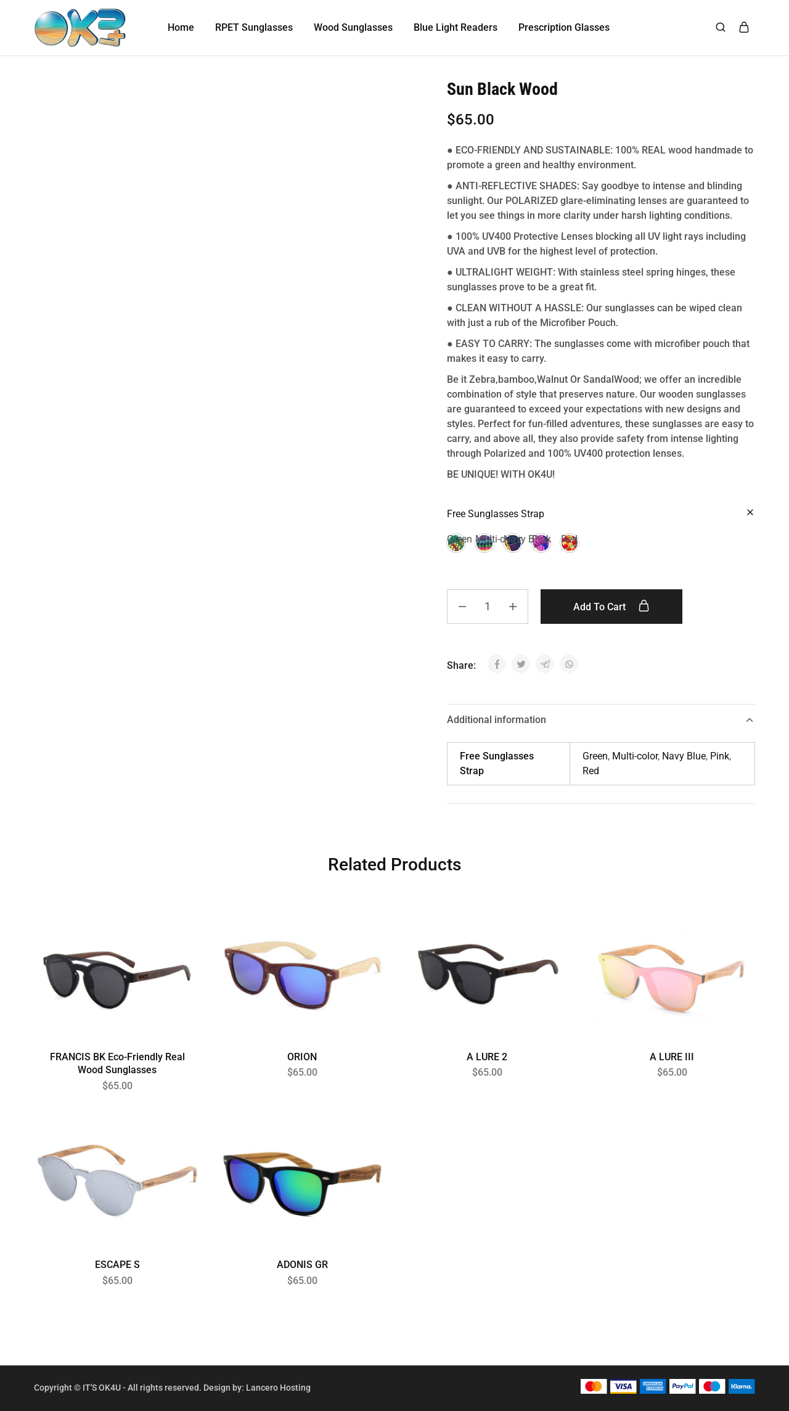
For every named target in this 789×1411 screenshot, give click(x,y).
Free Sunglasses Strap (495, 514)
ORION (302, 1057)
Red (591, 771)
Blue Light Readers (455, 27)
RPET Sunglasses (254, 27)
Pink (719, 756)
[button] (456, 543)
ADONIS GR (302, 1264)
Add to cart (611, 606)
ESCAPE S (117, 1264)
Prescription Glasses (564, 27)
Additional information (601, 720)
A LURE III (672, 1057)
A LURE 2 (487, 1057)
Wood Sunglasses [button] (353, 27)
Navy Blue (684, 756)
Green (595, 756)
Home (181, 27)
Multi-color (635, 756)
